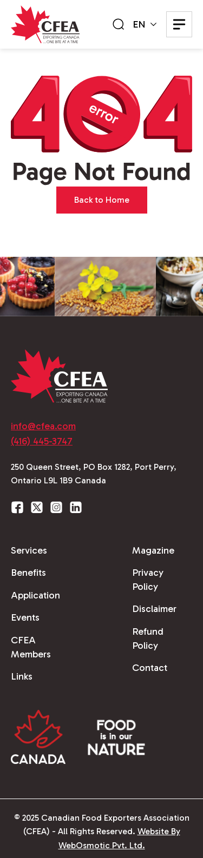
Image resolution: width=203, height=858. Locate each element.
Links (21, 676)
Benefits (28, 572)
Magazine (153, 550)
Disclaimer (154, 609)
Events (25, 617)
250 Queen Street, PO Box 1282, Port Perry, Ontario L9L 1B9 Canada (93, 474)
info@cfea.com (43, 426)
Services (29, 550)
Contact (149, 668)
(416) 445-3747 (42, 441)
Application (35, 595)
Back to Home (101, 200)
